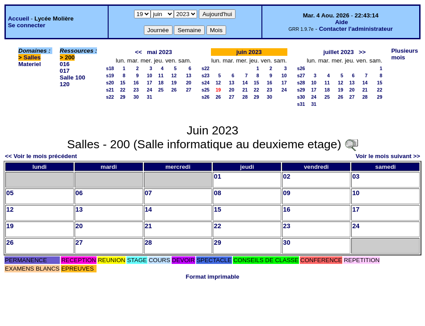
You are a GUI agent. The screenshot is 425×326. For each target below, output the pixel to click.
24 (149, 89)
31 (149, 97)
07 (148, 192)
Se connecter (27, 25)
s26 (206, 97)
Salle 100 (72, 77)
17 (149, 82)
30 (136, 97)
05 (9, 192)
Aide (341, 22)
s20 (110, 82)
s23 (206, 75)
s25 (206, 89)
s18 (110, 68)
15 (123, 82)
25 (161, 89)
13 (188, 75)
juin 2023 (249, 52)
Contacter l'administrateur (356, 28)
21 (245, 89)
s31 (301, 104)
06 (79, 192)
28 (245, 97)
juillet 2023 (339, 52)
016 (65, 64)
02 (286, 176)
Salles (32, 57)
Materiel (29, 64)
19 (174, 82)
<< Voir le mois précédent (41, 156)
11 (161, 75)
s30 (301, 97)
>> (362, 52)
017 (65, 70)
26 (174, 89)
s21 (110, 89)
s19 (110, 75)
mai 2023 (159, 52)
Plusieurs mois (404, 54)
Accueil (18, 18)
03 (355, 176)
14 (245, 82)
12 (174, 75)
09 (286, 192)
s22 (110, 97)
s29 (301, 89)
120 (65, 84)
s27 (301, 75)
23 (136, 89)
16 (136, 82)
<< (138, 52)
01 (217, 176)
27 (188, 89)
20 (188, 82)
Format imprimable (213, 276)
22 (123, 89)
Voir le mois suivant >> (388, 156)
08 (217, 192)
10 (149, 75)
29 (123, 97)
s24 (206, 82)
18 (161, 82)
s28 (301, 82)
